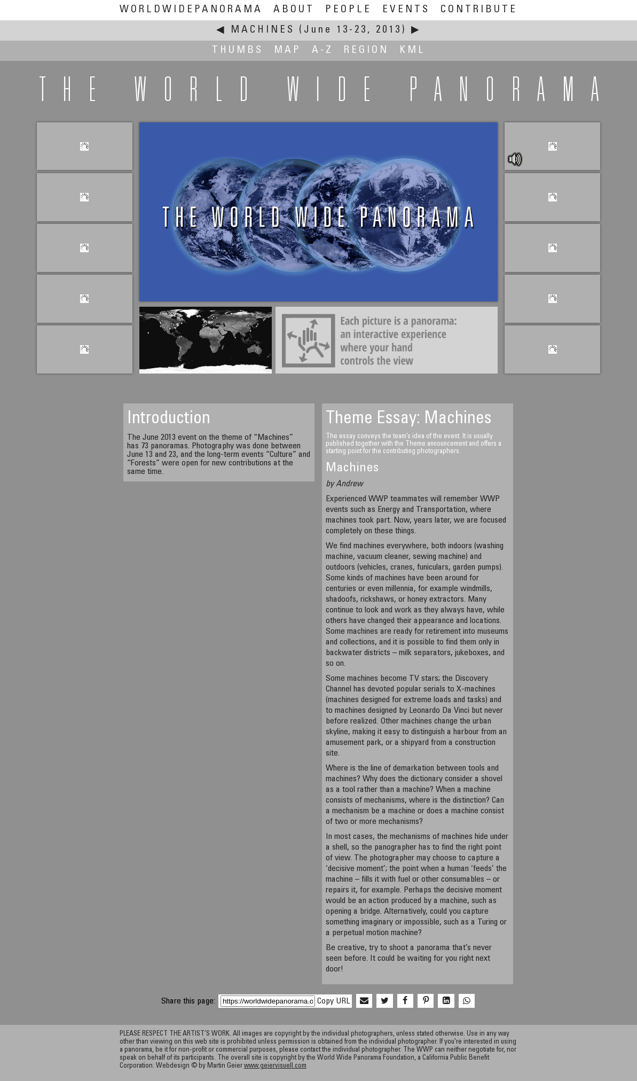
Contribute (479, 10)
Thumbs (237, 50)
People (348, 10)
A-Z (322, 50)
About (293, 10)
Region (366, 50)
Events (406, 10)
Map (287, 50)
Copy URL (333, 1001)
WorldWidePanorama (191, 10)
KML (412, 50)
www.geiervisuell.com (275, 1066)
